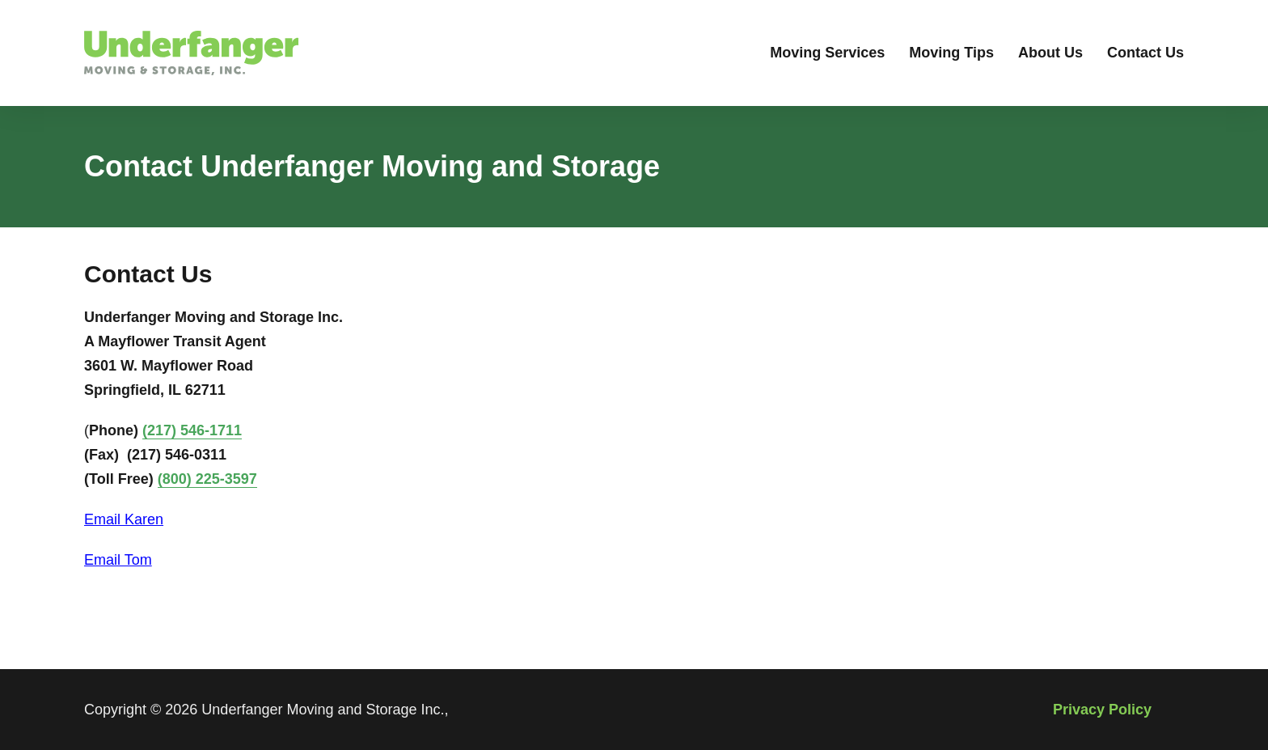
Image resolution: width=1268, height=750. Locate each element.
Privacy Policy (1102, 709)
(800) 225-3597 (207, 479)
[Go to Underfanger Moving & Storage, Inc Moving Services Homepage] (191, 53)
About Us (1050, 52)
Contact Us (1145, 52)
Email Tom (118, 560)
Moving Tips (951, 52)
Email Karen (123, 519)
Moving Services (827, 52)
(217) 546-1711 (192, 430)
